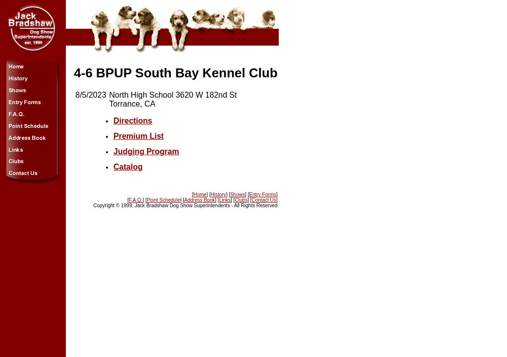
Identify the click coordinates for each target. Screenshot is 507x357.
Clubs (241, 200)
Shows (237, 194)
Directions (132, 121)
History (218, 194)
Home (199, 194)
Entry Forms (262, 194)
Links (225, 200)
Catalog (128, 167)
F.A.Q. (136, 200)
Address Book (199, 200)
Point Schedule (163, 200)
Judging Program (146, 151)
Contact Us (264, 200)
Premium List (138, 136)
